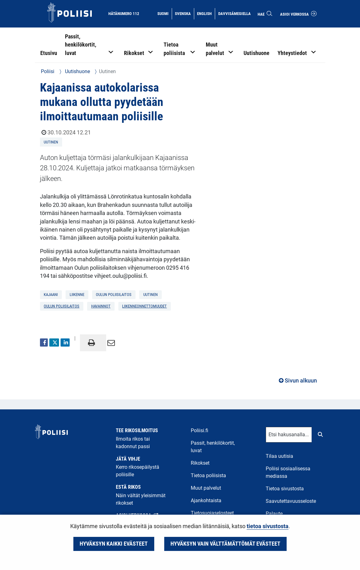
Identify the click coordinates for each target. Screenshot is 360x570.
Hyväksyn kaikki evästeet (114, 544)
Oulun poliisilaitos (61, 306)
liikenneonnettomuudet (144, 306)
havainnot (101, 306)
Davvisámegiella (234, 13)
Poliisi (47, 71)
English (206, 13)
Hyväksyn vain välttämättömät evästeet (225, 544)
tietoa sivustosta (267, 526)
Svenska (184, 13)
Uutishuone (77, 71)
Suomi (164, 13)
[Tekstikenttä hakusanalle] (289, 434)
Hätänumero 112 (123, 13)
